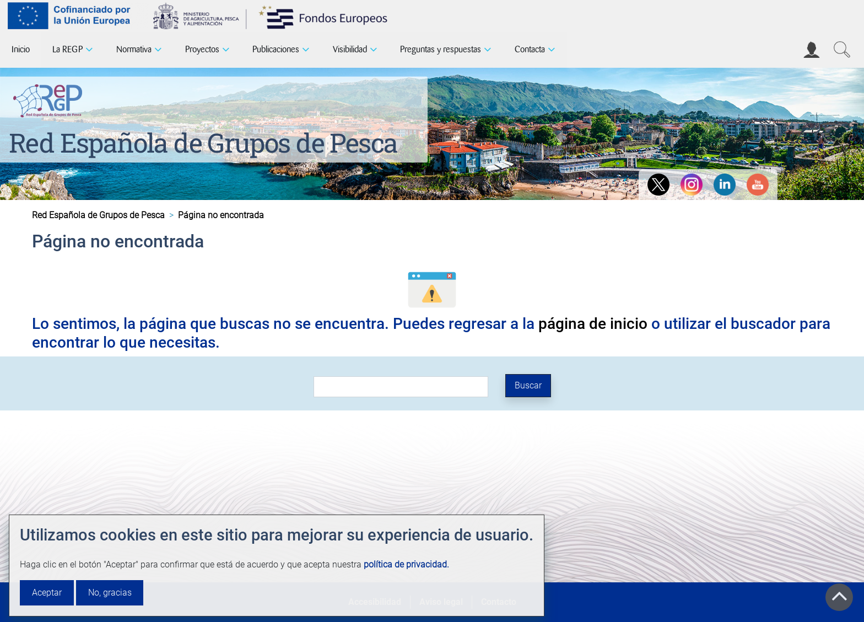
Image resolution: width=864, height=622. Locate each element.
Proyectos (202, 49)
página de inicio (592, 324)
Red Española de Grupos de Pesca (203, 142)
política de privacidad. (406, 564)
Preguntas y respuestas (440, 49)
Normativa (134, 49)
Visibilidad (350, 49)
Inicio (21, 49)
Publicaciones (275, 49)
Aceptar (47, 592)
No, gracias (110, 592)
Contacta (530, 49)
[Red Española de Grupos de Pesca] (50, 98)
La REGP (67, 49)
